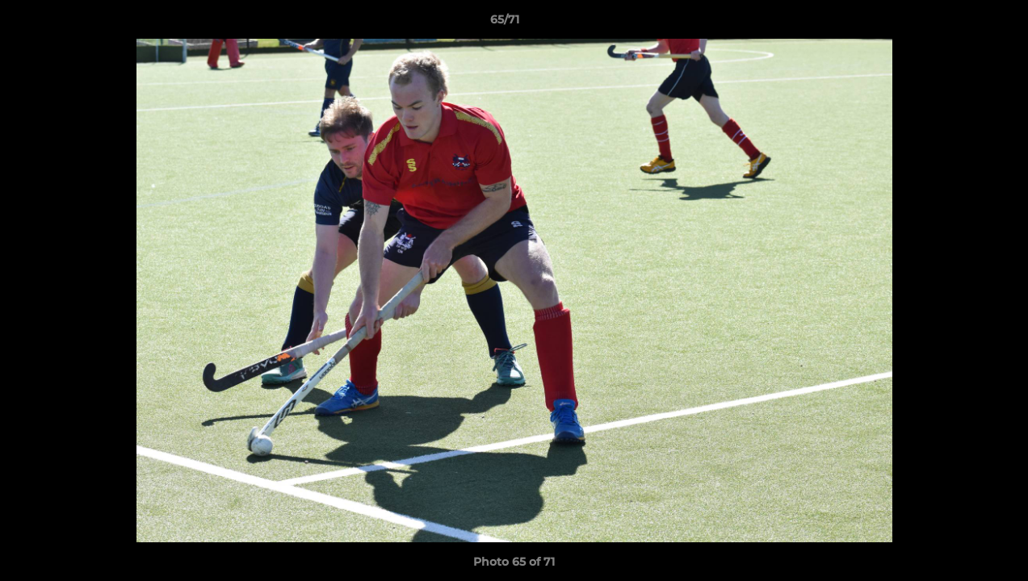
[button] (960, 23)
